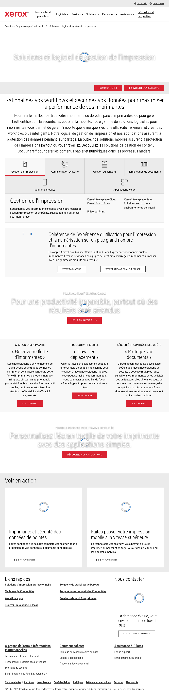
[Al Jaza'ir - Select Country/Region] (140, 3)
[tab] (25, 167)
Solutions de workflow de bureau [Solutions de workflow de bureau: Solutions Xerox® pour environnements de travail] (79, 584)
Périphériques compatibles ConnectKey (83, 591)
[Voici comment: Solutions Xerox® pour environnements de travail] (30, 403)
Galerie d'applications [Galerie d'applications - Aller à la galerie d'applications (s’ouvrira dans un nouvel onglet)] (71, 657)
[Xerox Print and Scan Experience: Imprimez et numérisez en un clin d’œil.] (123, 269)
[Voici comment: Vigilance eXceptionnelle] (139, 403)
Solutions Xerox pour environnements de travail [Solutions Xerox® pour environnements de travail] (139, 206)
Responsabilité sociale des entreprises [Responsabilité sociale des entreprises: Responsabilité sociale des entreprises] (25, 662)
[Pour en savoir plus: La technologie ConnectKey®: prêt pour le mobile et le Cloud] (125, 527)
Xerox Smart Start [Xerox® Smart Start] (98, 204)
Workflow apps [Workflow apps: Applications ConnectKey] (14, 598)
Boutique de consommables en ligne (79, 652)
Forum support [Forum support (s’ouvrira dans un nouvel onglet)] (122, 652)
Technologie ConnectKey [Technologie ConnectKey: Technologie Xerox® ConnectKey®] (19, 591)
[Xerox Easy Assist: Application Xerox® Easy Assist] (71, 269)
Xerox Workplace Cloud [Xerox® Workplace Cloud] (101, 200)
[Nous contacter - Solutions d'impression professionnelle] (108, 88)
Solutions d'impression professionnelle (24, 26)
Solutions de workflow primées (78, 598)
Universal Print (95, 211)
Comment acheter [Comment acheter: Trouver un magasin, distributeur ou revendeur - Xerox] (72, 646)
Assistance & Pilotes (128, 646)
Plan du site (132, 682)
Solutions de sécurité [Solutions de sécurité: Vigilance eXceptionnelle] (16, 667)
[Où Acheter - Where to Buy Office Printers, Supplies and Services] (157, 3)
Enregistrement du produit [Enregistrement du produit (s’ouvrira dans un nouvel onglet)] (128, 657)
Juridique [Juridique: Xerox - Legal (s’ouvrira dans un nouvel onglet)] (78, 682)
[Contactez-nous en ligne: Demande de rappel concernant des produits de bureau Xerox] (139, 613)
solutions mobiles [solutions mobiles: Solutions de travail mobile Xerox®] (113, 139)
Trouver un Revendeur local (21, 605)
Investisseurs (44, 682)
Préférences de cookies (98, 682)
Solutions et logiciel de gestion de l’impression (73, 26)
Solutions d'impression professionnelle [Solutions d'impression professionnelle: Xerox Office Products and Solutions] (28, 584)
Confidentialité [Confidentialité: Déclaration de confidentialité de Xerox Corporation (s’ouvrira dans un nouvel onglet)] (62, 682)
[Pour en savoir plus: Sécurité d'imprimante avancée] (43, 527)
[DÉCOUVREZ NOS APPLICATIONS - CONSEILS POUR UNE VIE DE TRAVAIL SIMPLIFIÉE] (84, 442)
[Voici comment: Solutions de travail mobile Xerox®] (84, 395)
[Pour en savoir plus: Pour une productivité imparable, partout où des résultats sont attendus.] (84, 308)
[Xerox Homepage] (17, 14)
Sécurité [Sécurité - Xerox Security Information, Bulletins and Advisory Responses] (118, 682)
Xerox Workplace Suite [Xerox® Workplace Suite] (138, 200)
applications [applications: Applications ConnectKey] (133, 133)
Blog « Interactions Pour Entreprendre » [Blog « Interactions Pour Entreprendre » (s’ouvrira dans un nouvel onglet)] (26, 673)
